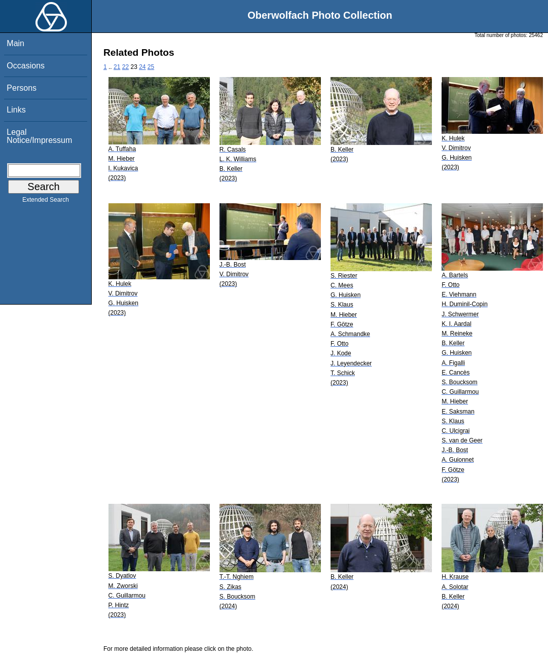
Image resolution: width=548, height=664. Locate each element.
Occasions (26, 65)
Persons (21, 88)
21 (117, 66)
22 (125, 66)
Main (15, 43)
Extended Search (45, 202)
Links (16, 109)
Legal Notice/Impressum (39, 136)
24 (142, 66)
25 (151, 66)
